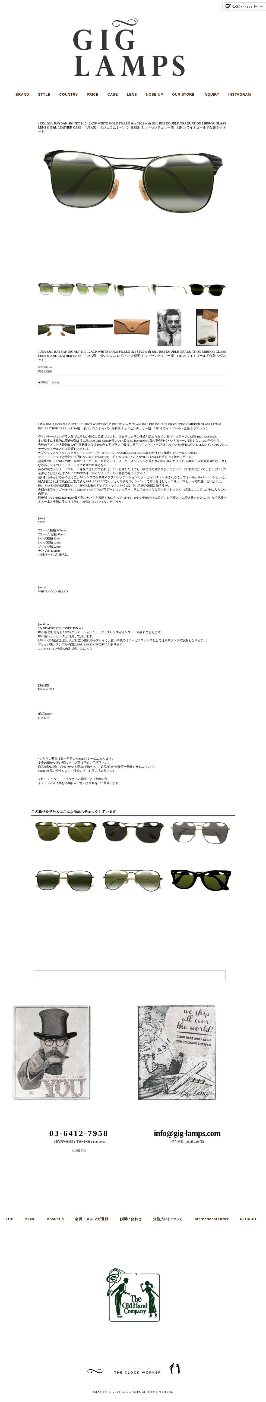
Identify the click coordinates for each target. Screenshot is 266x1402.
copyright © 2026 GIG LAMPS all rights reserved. (133, 1391)
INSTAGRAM (239, 94)
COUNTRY (68, 94)
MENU (30, 1219)
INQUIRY (211, 94)
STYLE (44, 94)
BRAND (22, 94)
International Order (211, 1219)
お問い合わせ (130, 1219)
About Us (55, 1219)
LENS (132, 94)
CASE (112, 94)
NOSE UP (154, 94)
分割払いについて (167, 1219)
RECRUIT (248, 1219)
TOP (9, 1219)
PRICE (93, 94)
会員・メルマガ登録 (91, 1219)
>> (53, 554)
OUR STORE (183, 94)
